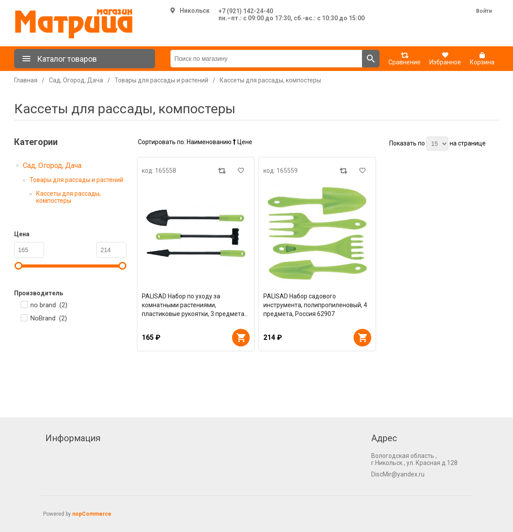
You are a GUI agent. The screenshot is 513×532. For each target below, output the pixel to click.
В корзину (241, 337)
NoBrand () (48, 318)
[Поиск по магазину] (266, 58)
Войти (484, 11)
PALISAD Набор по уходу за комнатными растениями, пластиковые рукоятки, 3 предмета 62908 (193, 305)
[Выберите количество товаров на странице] (437, 144)
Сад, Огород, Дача (52, 165)
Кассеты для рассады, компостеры (68, 197)
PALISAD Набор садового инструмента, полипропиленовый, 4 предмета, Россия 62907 (315, 305)
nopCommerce (91, 514)
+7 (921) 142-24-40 (245, 11)
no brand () (48, 305)
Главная (25, 80)
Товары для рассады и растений (76, 179)
